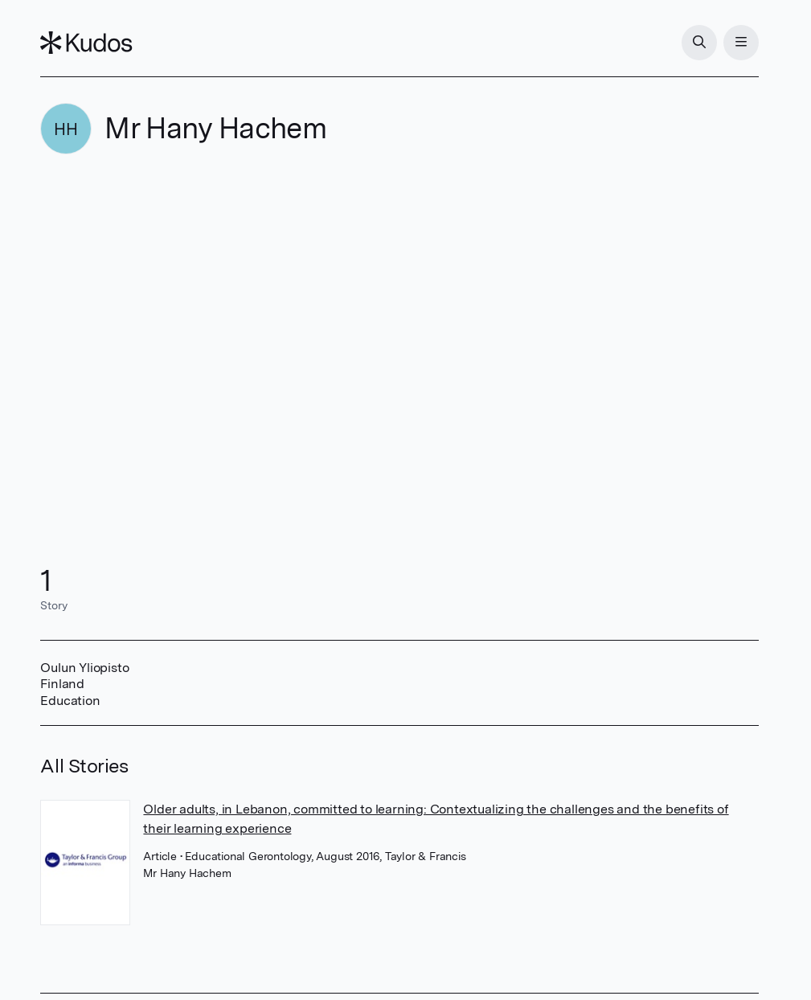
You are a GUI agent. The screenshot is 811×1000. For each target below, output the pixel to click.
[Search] (699, 42)
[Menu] (741, 42)
